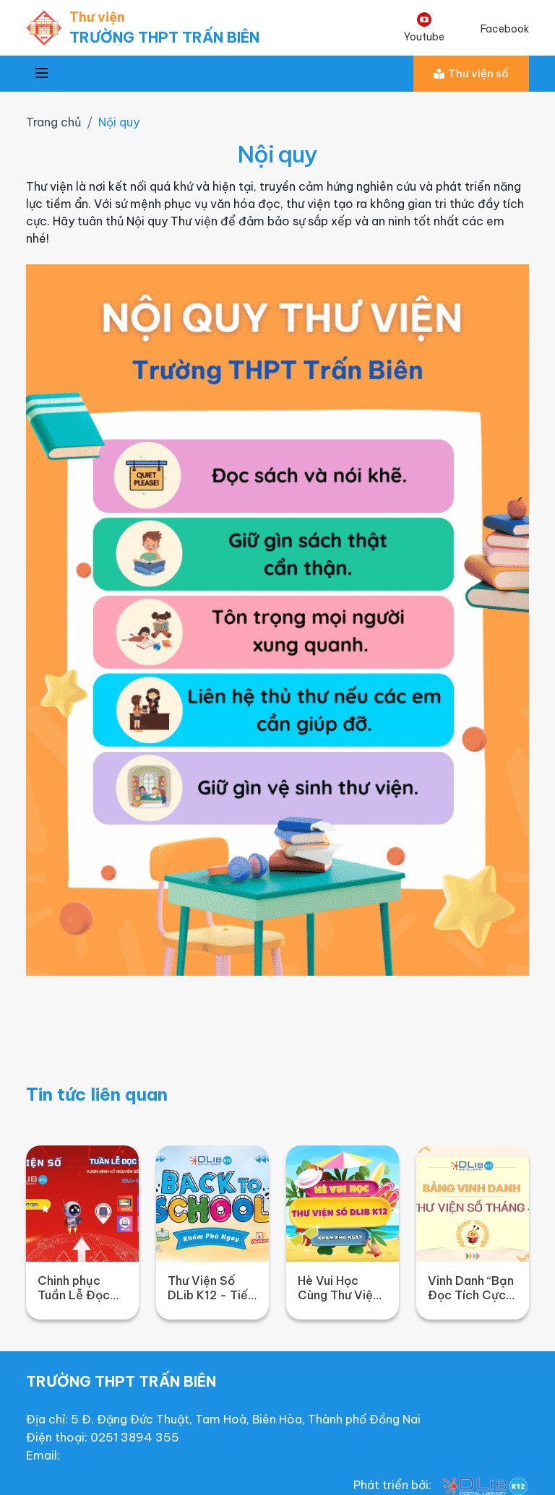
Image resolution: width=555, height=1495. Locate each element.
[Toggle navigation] (42, 73)
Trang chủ (53, 122)
